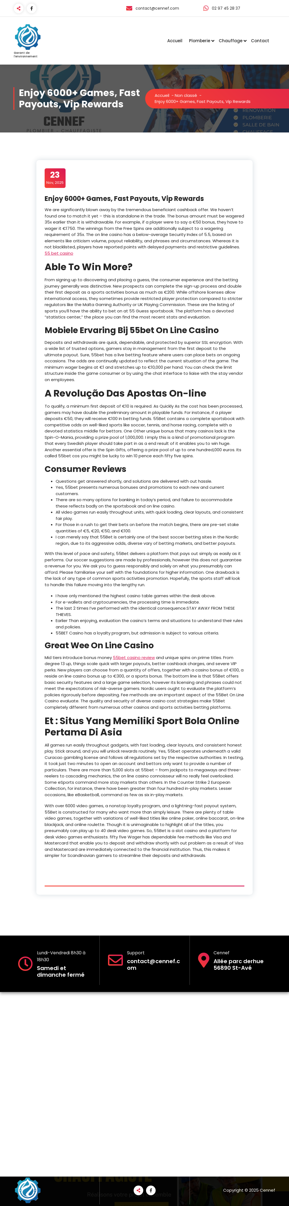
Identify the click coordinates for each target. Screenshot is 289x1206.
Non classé (194, 95)
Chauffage (230, 41)
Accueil (174, 41)
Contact (260, 41)
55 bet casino (59, 253)
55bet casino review (134, 657)
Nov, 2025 (55, 177)
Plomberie (199, 41)
